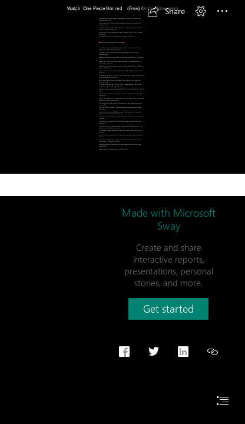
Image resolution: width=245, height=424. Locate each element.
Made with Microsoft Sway (169, 219)
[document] (122, 212)
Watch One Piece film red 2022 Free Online (112, 42)
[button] (166, 11)
